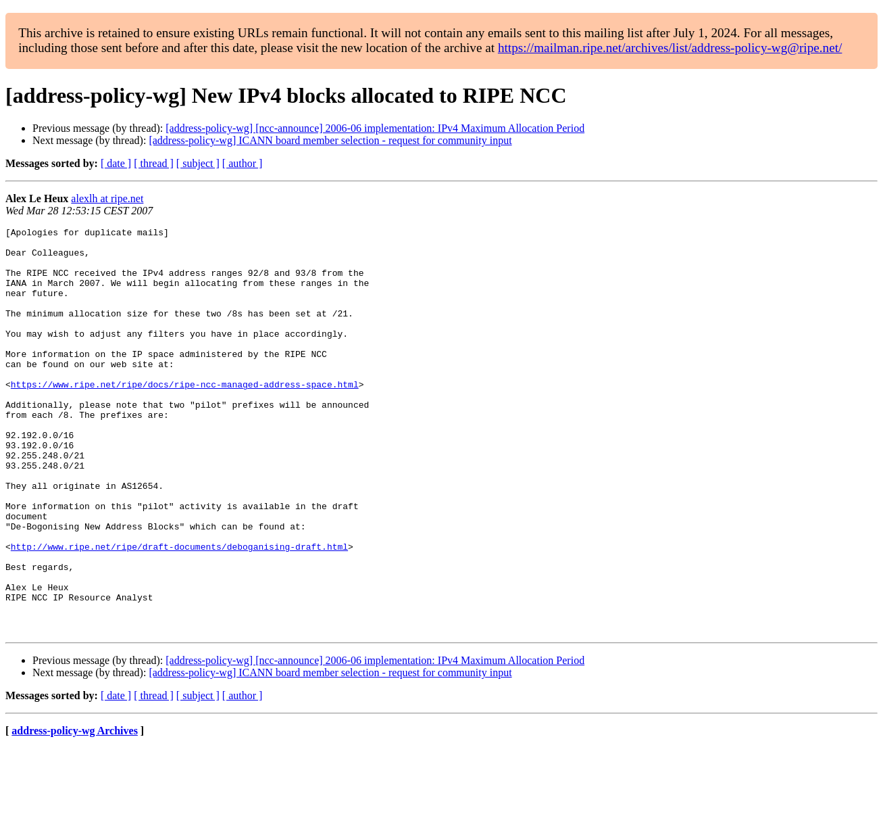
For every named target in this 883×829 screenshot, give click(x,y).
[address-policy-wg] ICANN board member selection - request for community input (330, 140)
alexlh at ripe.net (107, 198)
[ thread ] (154, 163)
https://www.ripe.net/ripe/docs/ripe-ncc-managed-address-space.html (185, 416)
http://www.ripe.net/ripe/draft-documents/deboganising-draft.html (179, 611)
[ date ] (116, 163)
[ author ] (242, 163)
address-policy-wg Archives (74, 812)
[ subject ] (198, 163)
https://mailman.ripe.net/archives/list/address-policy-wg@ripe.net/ (670, 48)
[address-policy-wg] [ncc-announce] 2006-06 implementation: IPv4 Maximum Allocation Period (375, 128)
